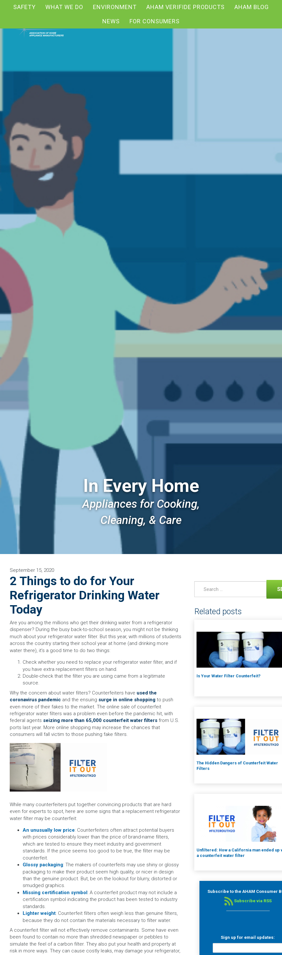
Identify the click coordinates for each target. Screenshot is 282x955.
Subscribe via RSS (248, 900)
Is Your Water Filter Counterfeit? (229, 675)
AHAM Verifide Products (185, 7)
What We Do (64, 7)
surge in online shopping (126, 700)
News (111, 21)
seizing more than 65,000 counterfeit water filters (100, 720)
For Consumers (155, 21)
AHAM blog (251, 7)
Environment (115, 7)
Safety (24, 7)
